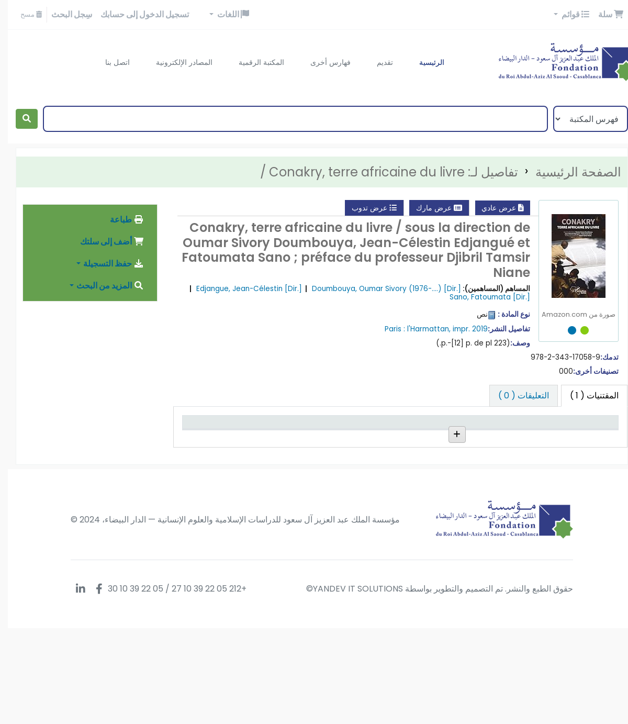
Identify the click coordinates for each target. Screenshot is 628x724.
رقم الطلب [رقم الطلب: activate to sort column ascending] (400, 437)
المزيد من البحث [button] (102, 286)
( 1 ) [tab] (586, 395)
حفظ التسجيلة (105, 264)
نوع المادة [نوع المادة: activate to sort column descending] (589, 437)
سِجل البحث (63, 14)
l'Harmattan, (421, 329)
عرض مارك (431, 208)
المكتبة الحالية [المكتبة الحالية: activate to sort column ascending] (521, 437)
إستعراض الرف (400, 476)
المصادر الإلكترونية (176, 62)
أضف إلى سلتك (104, 242)
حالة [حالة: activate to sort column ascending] (286, 437)
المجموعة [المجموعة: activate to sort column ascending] (464, 437)
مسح (23, 14)
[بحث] (19, 119)
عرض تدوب (366, 208)
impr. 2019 (462, 329)
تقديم (377, 62)
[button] (603, 14)
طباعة (119, 220)
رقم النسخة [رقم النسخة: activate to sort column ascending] (337, 437)
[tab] (515, 396)
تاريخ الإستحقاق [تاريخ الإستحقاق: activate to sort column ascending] (214, 431)
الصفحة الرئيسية (570, 172)
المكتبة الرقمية (253, 62)
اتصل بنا (109, 62)
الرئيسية (423, 62)
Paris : (387, 329)
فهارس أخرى (322, 62)
